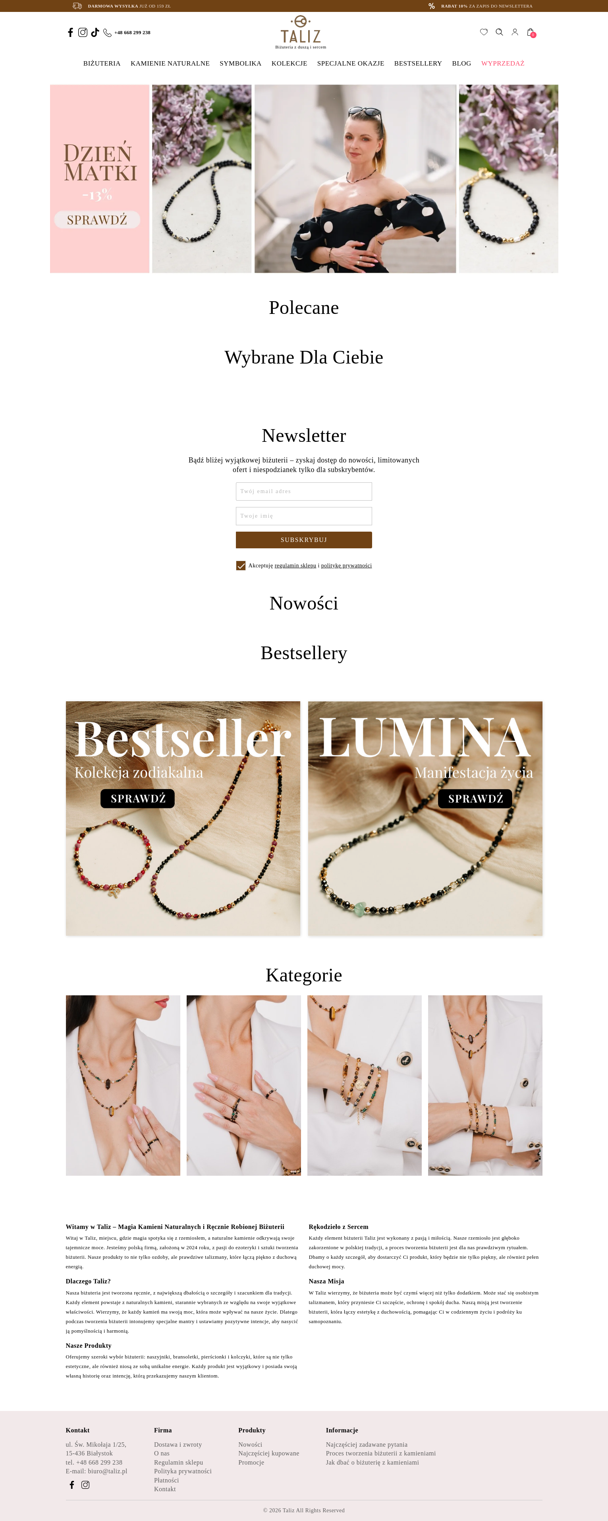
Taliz (289, 1510)
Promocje (251, 1462)
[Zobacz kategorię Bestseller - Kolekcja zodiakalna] (183, 818)
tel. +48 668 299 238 (94, 1462)
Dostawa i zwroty (178, 1444)
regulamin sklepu (296, 566)
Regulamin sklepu (178, 1462)
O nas (162, 1453)
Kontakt (165, 1489)
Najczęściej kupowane (268, 1453)
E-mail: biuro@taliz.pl (96, 1471)
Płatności (166, 1480)
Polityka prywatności (183, 1471)
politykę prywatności (346, 566)
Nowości (250, 1444)
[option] (304, 178)
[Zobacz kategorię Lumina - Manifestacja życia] (425, 818)
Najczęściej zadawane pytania (367, 1444)
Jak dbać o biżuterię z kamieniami (372, 1462)
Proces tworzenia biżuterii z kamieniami (381, 1453)
